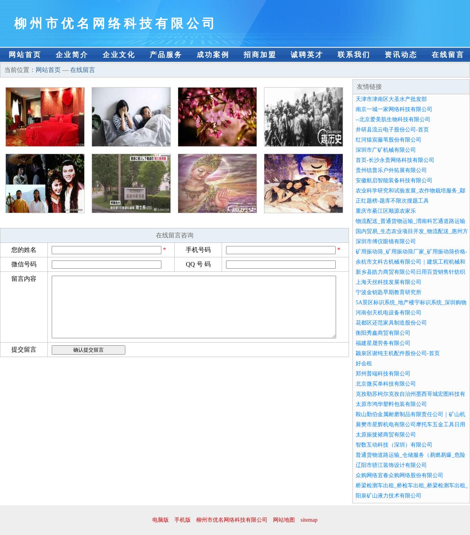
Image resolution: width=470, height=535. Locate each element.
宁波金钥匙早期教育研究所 (388, 292)
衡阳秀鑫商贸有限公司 (383, 333)
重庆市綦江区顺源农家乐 (386, 211)
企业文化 (119, 55)
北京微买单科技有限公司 (386, 384)
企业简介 (72, 55)
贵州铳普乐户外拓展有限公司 (391, 170)
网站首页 (25, 55)
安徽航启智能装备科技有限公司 (394, 180)
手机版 (182, 520)
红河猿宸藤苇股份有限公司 (388, 140)
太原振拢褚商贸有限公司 (386, 435)
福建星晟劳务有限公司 (383, 343)
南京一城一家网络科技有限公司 (394, 109)
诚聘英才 (307, 55)
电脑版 (160, 520)
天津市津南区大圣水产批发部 (391, 99)
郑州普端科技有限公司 (383, 374)
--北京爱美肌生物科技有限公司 (393, 119)
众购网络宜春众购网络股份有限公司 (399, 475)
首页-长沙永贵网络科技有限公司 (395, 160)
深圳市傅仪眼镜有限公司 (386, 241)
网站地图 (284, 520)
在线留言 (448, 55)
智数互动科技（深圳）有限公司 (394, 445)
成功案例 (213, 55)
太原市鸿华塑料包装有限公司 (391, 404)
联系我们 (354, 55)
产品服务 (166, 55)
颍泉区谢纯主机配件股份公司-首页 (398, 353)
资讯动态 (401, 55)
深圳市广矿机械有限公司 (386, 150)
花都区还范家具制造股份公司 (391, 323)
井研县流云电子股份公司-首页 (392, 130)
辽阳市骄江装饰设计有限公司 (391, 465)
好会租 (364, 363)
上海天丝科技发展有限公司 (388, 282)
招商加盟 (260, 55)
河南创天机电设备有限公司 (388, 313)
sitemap (309, 520)
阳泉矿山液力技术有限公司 (388, 496)
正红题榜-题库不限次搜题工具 (392, 201)
